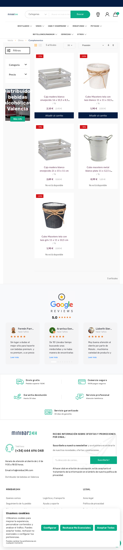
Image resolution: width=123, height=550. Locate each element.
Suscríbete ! (103, 460)
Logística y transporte (54, 498)
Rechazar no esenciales (77, 527)
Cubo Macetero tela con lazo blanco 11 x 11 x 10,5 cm (98, 100)
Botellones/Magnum (43, 34)
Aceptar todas (106, 527)
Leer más (14, 357)
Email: (8, 470)
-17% (40, 127)
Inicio (11, 40)
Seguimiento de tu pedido (18, 503)
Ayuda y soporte (51, 503)
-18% (84, 127)
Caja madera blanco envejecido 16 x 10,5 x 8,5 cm (54, 100)
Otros (80, 34)
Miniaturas (78, 26)
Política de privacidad (93, 503)
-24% (83, 56)
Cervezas (66, 34)
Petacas (95, 26)
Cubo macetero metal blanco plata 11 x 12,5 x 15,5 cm (98, 171)
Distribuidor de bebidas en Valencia (22, 477)
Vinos (38, 26)
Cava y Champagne (57, 26)
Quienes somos (13, 498)
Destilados (23, 26)
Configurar (50, 527)
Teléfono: (20, 447)
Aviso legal (88, 498)
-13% (40, 56)
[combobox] (57, 14)
